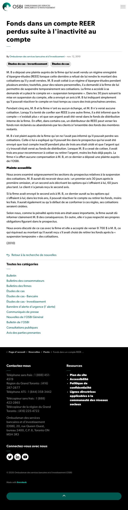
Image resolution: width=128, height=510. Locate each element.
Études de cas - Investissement (27, 64)
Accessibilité (79, 379)
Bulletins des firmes (18, 286)
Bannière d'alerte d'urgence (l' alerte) (30, 307)
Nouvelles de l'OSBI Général (24, 317)
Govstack (22, 482)
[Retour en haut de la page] (64, 496)
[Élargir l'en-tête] (123, 6)
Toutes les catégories (22, 264)
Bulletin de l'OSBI (17, 322)
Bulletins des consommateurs (25, 281)
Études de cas (60, 64)
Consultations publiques (22, 327)
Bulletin (11, 275)
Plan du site (78, 375)
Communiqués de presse (22, 312)
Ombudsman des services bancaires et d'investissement (37, 56)
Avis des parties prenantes (23, 333)
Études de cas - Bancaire (22, 296)
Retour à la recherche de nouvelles (34, 255)
